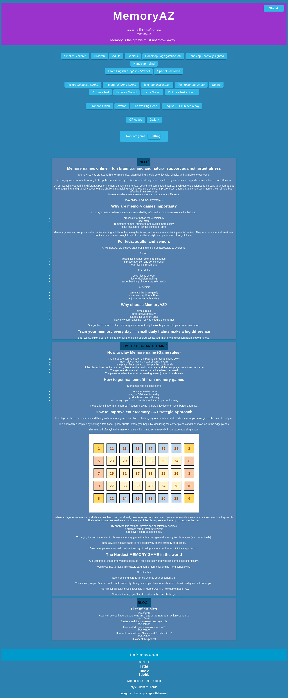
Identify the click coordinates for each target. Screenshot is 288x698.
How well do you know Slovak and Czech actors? (144, 633)
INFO (144, 161)
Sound (216, 84)
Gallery (154, 119)
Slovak (274, 8)
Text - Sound (152, 92)
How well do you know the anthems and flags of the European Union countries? (144, 615)
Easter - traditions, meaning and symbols (144, 621)
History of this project (144, 639)
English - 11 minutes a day (182, 106)
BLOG (144, 602)
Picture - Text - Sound (182, 92)
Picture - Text (100, 92)
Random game (143, 136)
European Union (99, 106)
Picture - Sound (126, 92)
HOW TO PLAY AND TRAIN (144, 345)
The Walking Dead (145, 106)
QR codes (135, 119)
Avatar (121, 106)
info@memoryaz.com (144, 654)
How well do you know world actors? (144, 627)
